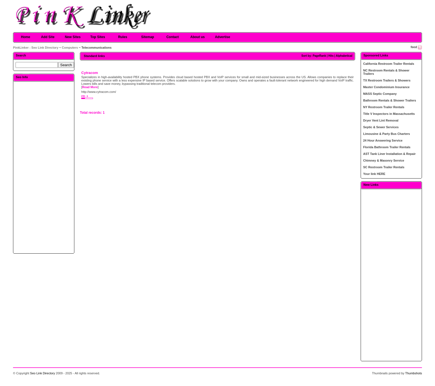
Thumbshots (413, 373)
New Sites (73, 37)
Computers (70, 47)
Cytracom (89, 73)
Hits (331, 55)
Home (25, 37)
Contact (172, 37)
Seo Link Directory (42, 373)
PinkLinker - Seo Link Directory (35, 47)
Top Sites (97, 37)
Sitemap (147, 37)
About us (197, 37)
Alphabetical (344, 55)
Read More (90, 87)
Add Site (48, 37)
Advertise (222, 37)
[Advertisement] (44, 167)
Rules (122, 37)
